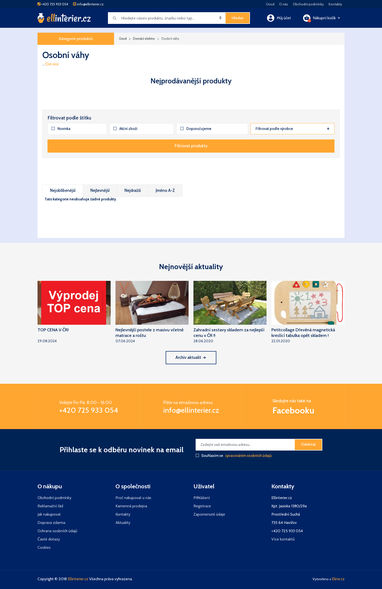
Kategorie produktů (76, 38)
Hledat (237, 18)
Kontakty (335, 4)
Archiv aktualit (190, 357)
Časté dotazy (49, 539)
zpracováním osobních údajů (248, 455)
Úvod (270, 4)
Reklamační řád (50, 506)
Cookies (44, 547)
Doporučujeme (195, 129)
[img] (220, 18)
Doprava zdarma (51, 522)
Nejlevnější (100, 190)
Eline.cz (338, 579)
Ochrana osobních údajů (57, 531)
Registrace (202, 506)
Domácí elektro (144, 38)
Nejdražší (132, 190)
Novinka (60, 129)
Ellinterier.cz (78, 579)
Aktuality (122, 522)
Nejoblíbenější (63, 190)
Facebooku (293, 410)
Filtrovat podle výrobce (292, 129)
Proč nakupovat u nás (133, 497)
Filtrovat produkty (191, 145)
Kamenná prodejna (131, 506)
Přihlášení (201, 497)
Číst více (52, 64)
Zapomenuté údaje (209, 514)
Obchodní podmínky (308, 4)
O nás (283, 4)
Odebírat (308, 444)
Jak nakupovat (49, 514)
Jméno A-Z (165, 190)
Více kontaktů (283, 539)
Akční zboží (125, 129)
